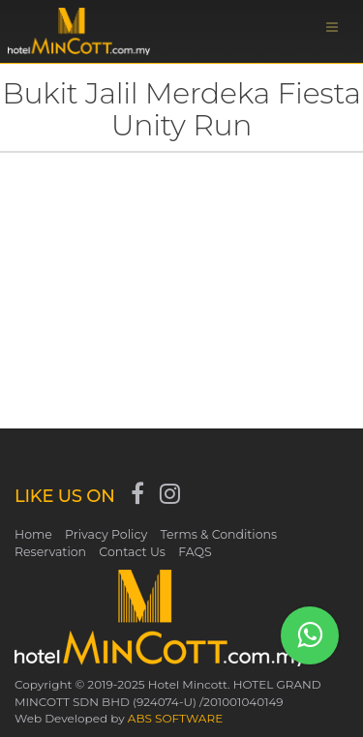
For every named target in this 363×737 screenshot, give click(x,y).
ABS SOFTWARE (175, 718)
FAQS (195, 552)
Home (33, 534)
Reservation (50, 552)
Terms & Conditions (218, 534)
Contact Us (132, 552)
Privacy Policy (106, 534)
